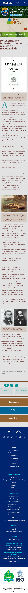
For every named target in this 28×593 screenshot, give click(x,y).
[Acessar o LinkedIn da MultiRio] (24, 437)
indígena (10, 153)
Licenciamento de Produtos (14, 469)
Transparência (14, 493)
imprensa (5, 299)
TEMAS (14, 488)
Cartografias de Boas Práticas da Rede (14, 480)
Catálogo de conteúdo (14, 453)
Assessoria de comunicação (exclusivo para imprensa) (14, 544)
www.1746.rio (15, 561)
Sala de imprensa (14, 450)
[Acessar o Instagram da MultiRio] (8, 437)
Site (14, 442)
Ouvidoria (14, 536)
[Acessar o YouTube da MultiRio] (4, 437)
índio (11, 117)
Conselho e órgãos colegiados (14, 501)
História (3, 371)
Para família (14, 461)
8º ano (15, 371)
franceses (18, 288)
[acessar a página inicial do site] (8, 3)
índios (3, 162)
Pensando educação (14, 466)
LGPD (14, 517)
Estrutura (14, 447)
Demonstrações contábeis (14, 509)
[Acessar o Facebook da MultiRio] (16, 437)
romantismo (12, 108)
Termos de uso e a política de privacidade (14, 520)
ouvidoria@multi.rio (14, 539)
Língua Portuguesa (9, 371)
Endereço (14, 525)
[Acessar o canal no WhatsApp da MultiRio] (20, 437)
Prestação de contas (14, 507)
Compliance (14, 499)
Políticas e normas (14, 504)
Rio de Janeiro (7, 267)
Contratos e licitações (14, 512)
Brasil (14, 151)
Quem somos (14, 445)
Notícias (14, 463)
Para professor (14, 455)
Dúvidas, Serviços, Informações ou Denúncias (14, 553)
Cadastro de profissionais (14, 515)
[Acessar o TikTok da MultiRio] (12, 437)
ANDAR (14, 477)
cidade (9, 348)
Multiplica (14, 485)
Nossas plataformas (14, 474)
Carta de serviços (14, 496)
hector (14, 482)
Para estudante (14, 458)
